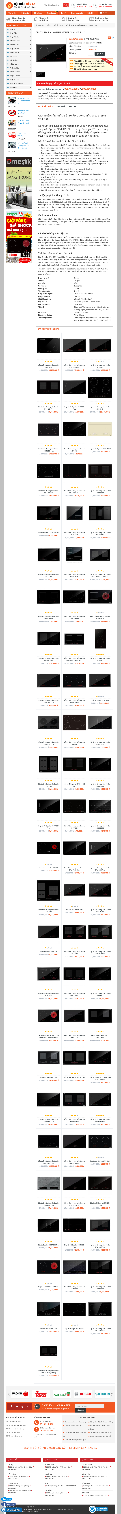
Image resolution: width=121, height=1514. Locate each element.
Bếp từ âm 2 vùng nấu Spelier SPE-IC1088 (74, 994)
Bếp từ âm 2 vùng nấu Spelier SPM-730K (74, 827)
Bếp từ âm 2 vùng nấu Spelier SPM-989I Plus (74, 1120)
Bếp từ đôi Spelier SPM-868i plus (100, 1204)
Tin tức (63, 13)
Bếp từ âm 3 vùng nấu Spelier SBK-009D (100, 408)
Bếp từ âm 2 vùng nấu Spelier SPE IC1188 (74, 1036)
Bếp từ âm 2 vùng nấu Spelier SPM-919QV (100, 743)
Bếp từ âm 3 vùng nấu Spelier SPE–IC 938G (74, 533)
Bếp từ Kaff (14, 79)
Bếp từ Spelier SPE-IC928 (48, 1329)
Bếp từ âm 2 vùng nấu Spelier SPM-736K (100, 827)
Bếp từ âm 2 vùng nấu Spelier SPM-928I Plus (74, 701)
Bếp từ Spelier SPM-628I (100, 700)
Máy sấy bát (14, 45)
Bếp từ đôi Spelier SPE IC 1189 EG (74, 785)
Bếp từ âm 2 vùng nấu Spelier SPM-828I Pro (48, 408)
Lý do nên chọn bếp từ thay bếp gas (23, 100)
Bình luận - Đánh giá (66, 106)
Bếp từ (12, 29)
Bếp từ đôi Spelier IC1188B (48, 1077)
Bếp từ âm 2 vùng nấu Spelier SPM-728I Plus (48, 701)
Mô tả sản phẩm (45, 106)
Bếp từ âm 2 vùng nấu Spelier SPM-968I (48, 994)
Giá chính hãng (75, 46)
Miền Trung (51, 1460)
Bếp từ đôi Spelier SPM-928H (48, 1287)
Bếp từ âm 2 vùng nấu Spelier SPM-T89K (100, 785)
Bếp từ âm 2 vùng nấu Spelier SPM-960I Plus (100, 1330)
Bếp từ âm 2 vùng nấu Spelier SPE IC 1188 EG (74, 1204)
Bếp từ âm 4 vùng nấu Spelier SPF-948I (48, 785)
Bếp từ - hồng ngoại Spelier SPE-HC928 (100, 617)
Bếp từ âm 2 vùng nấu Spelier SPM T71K (100, 994)
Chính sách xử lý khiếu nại (15, 1429)
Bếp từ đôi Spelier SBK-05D (74, 1329)
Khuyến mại (51, 13)
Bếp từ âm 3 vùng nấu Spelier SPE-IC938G (74, 575)
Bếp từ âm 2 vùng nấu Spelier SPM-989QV (48, 617)
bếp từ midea (15, 76)
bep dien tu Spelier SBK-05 (48, 868)
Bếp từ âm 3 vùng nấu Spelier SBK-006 (74, 743)
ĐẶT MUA (99, 54)
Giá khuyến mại (75, 50)
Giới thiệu (25, 13)
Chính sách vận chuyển (14, 1436)
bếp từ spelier (58, 25)
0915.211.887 (13, 1510)
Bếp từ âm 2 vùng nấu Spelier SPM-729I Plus (74, 366)
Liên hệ (90, 13)
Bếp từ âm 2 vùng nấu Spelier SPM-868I (74, 953)
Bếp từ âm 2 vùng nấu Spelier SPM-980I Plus (48, 743)
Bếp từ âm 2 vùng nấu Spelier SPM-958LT (100, 911)
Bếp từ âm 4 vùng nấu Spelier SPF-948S (48, 366)
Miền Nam (87, 1460)
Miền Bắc (13, 1460)
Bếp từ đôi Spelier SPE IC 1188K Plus (100, 1036)
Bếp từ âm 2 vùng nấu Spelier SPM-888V (100, 492)
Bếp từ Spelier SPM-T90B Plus (48, 1245)
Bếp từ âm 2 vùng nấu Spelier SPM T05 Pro (74, 617)
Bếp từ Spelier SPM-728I (48, 952)
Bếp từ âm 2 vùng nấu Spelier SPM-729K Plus (74, 492)
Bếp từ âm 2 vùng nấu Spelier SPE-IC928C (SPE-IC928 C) (74, 659)
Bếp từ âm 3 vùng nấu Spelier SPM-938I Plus (48, 450)
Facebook (8, 1504)
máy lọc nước (15, 72)
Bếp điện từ (14, 37)
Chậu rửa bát (15, 64)
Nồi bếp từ (14, 87)
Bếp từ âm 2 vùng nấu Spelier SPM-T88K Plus (100, 953)
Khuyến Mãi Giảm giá (22, 134)
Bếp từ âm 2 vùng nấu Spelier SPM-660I (100, 659)
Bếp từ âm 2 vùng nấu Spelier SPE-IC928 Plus (48, 1162)
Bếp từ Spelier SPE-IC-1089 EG (48, 532)
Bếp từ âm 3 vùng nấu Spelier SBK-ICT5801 (48, 492)
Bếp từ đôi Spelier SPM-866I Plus (74, 1246)
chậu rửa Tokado (16, 83)
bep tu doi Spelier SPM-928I (100, 1161)
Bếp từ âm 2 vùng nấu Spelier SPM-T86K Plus (74, 869)
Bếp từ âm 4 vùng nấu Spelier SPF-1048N (100, 533)
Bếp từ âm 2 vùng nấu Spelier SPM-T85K (48, 575)
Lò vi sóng (14, 60)
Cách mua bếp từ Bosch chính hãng (23, 123)
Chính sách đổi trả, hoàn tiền (16, 1425)
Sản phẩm (38, 13)
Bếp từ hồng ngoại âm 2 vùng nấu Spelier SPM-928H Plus (48, 1036)
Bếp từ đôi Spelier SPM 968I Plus (74, 408)
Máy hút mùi (15, 41)
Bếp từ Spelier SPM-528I (74, 910)
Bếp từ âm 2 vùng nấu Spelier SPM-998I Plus (48, 1120)
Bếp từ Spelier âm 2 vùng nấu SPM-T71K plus (100, 1078)
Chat (6, 1499)
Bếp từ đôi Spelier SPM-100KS (100, 449)
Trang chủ (12, 13)
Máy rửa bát (14, 52)
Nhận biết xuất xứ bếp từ (23, 112)
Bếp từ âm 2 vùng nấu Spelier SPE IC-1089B (48, 659)
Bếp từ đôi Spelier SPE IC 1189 (74, 1077)
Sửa (111, 38)
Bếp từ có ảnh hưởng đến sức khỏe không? (23, 145)
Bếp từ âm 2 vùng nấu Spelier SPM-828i (100, 366)
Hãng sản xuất (77, 13)
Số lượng (72, 53)
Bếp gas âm (14, 48)
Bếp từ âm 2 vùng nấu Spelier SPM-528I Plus (100, 869)
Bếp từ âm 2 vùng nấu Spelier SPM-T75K (100, 1288)
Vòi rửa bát (14, 68)
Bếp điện (13, 33)
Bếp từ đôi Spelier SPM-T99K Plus (48, 827)
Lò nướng (13, 56)
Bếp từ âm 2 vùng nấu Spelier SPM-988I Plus (100, 1120)
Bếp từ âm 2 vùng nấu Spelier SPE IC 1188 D (74, 1162)
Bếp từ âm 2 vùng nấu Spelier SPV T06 (74, 450)
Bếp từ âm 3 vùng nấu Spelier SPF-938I (48, 911)
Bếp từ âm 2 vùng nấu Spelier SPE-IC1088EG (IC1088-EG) (100, 575)
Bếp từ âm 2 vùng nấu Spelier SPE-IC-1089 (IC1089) (48, 1372)
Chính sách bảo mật (13, 1432)
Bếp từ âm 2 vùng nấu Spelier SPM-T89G (74, 1288)
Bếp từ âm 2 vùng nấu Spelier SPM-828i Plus (100, 1246)
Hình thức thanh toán (13, 1422)
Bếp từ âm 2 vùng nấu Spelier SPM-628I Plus (48, 1204)
